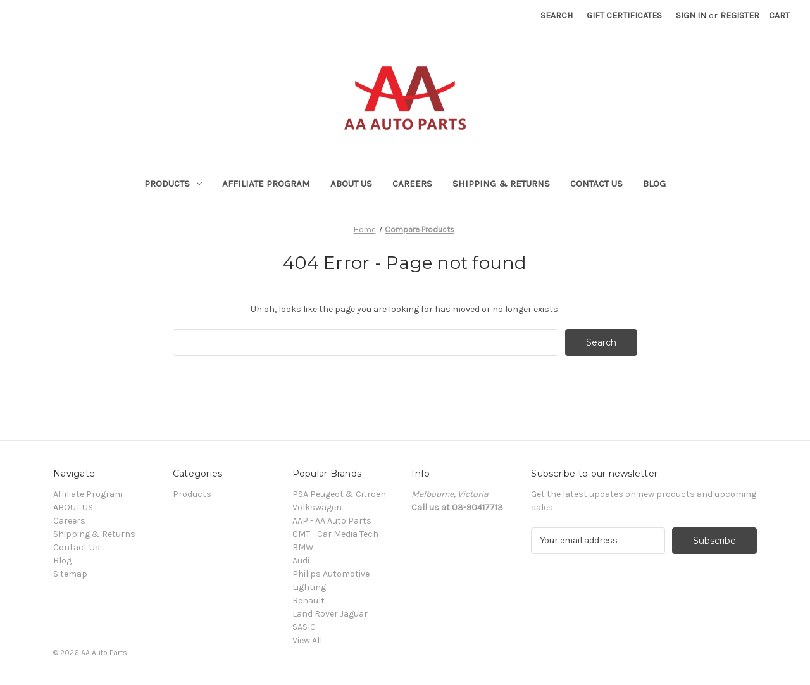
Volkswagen (317, 507)
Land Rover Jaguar (330, 613)
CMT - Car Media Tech (335, 534)
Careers (412, 183)
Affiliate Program (266, 183)
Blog (654, 183)
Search (556, 15)
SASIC (304, 627)
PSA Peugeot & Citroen (339, 494)
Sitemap (70, 574)
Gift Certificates (624, 15)
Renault (308, 600)
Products (173, 183)
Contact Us (596, 183)
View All (307, 640)
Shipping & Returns (501, 183)
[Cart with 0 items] (779, 15)
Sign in (691, 15)
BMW (303, 547)
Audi (300, 560)
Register (739, 15)
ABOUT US (351, 183)
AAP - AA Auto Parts (331, 520)
